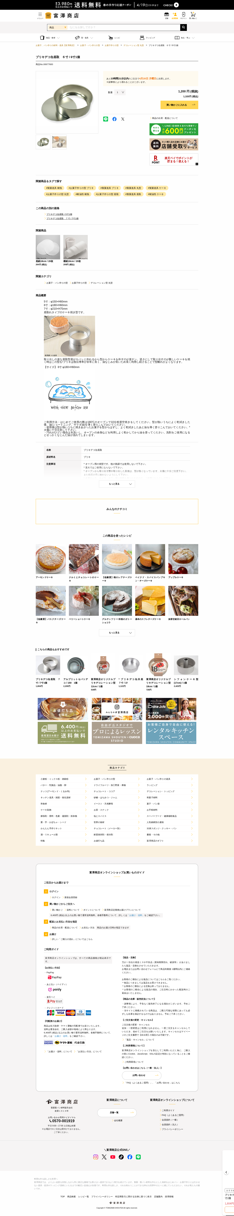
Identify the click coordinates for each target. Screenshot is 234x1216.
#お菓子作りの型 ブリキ (81, 188)
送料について (71, 910)
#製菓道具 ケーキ (157, 188)
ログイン (55, 897)
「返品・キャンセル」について (138, 1039)
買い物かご (56, 910)
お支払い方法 (86, 927)
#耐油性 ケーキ (156, 194)
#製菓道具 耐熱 (54, 188)
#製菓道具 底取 (133, 194)
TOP (62, 1196)
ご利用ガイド (167, 1110)
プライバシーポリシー (171, 1129)
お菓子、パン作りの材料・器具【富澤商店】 (55, 45)
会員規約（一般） (169, 1120)
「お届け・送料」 (135, 915)
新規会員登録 (69, 897)
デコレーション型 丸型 (134, 45)
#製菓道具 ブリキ (110, 188)
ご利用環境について (133, 1062)
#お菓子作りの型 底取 (107, 194)
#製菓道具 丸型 (133, 188)
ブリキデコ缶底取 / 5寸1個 (58, 214)
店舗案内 (158, 1196)
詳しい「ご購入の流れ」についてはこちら (71, 939)
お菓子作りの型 (112, 45)
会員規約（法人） (169, 1124)
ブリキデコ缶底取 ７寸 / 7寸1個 (61, 218)
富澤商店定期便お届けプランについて (121, 910)
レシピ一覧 (83, 1196)
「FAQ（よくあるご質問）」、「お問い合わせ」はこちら (151, 1083)
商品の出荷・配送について (164, 118)
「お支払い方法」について (87, 1051)
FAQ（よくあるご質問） (172, 1115)
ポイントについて (90, 910)
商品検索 (71, 1196)
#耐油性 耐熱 (82, 194)
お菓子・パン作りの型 (90, 45)
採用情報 (169, 1196)
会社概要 (117, 1120)
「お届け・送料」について (58, 1051)
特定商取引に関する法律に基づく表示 (133, 1196)
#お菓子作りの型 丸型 (57, 194)
